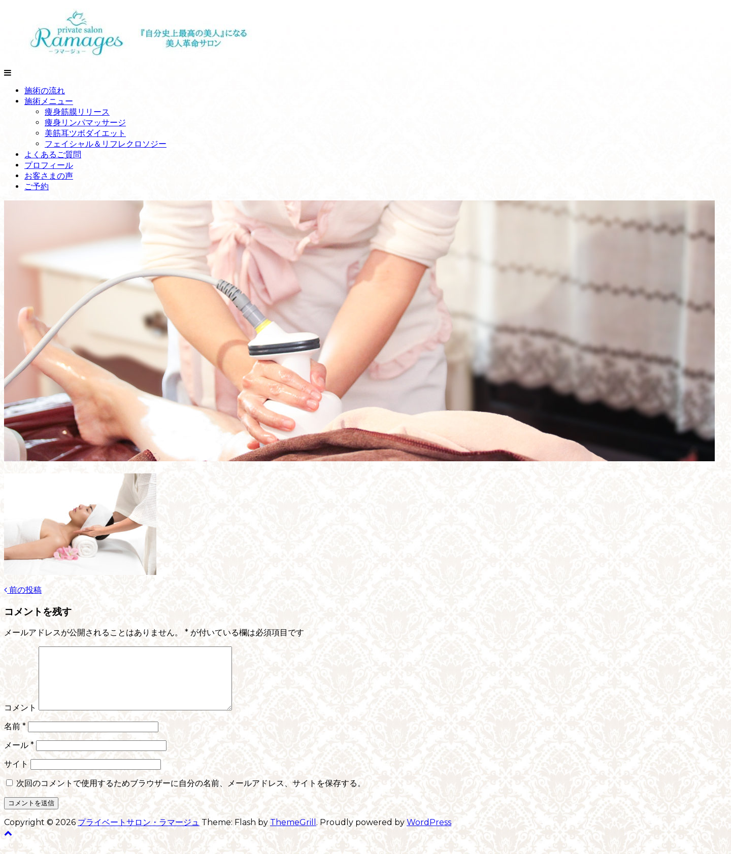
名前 (15, 738)
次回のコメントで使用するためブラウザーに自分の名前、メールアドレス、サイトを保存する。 (191, 795)
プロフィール (48, 165)
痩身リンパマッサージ (85, 122)
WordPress (429, 834)
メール (19, 757)
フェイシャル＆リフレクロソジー (106, 144)
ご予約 (36, 186)
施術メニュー (48, 101)
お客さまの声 (48, 176)
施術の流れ (44, 90)
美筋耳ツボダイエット (85, 133)
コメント (20, 720)
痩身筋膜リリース (77, 112)
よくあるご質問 (52, 154)
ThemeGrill (293, 834)
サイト (16, 776)
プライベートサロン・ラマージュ (139, 834)
